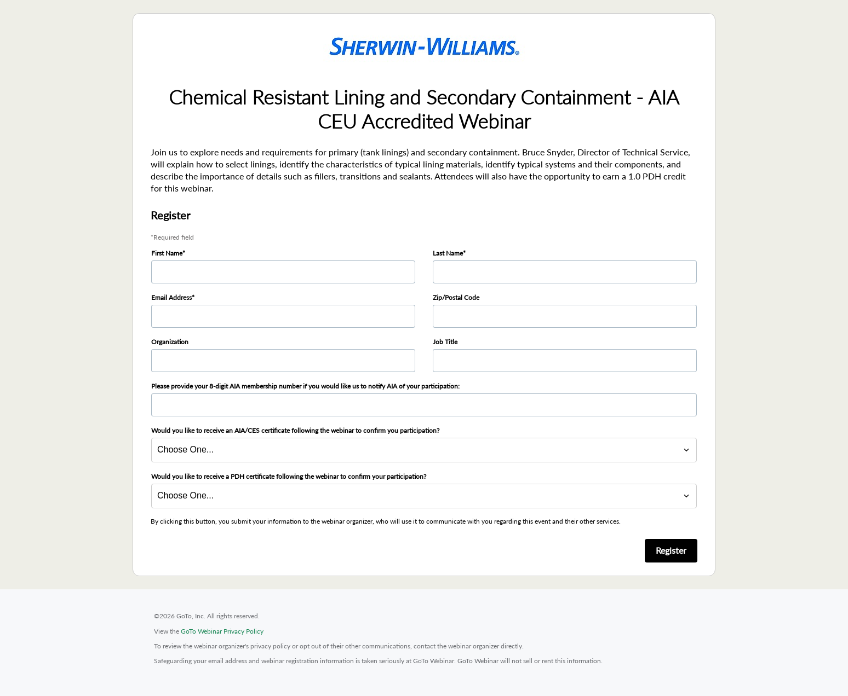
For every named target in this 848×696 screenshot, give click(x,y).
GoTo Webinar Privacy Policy (222, 631)
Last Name (448, 253)
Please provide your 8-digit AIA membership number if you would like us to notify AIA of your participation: (305, 386)
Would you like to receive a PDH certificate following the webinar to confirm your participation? (288, 476)
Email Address (171, 297)
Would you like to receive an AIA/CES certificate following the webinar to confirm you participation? (295, 430)
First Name (166, 253)
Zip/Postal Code (456, 297)
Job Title (445, 342)
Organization (169, 342)
